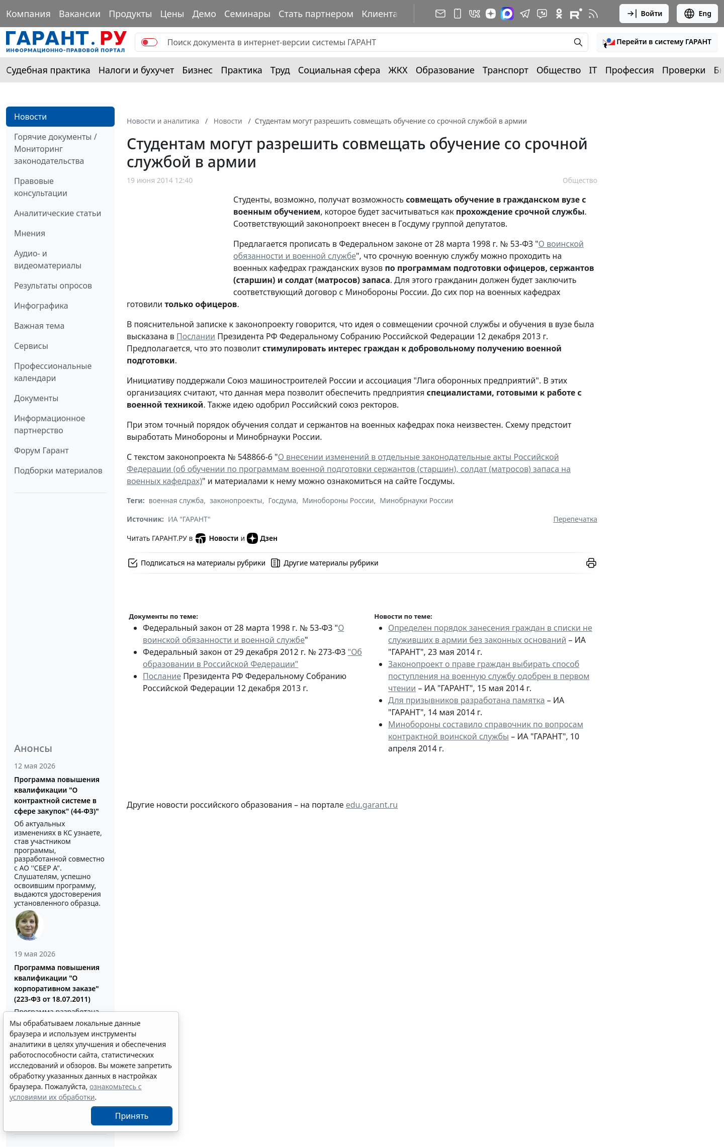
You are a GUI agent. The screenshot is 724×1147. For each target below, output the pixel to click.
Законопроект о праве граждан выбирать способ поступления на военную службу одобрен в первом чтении (489, 676)
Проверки (684, 70)
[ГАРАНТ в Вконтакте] (475, 14)
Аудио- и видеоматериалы (47, 259)
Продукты (130, 14)
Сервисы (31, 345)
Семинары (247, 14)
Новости (30, 116)
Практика (241, 70)
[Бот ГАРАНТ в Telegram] (542, 14)
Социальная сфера (339, 70)
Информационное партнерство (49, 424)
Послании (195, 336)
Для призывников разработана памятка (466, 700)
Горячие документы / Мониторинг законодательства (55, 148)
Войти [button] (644, 14)
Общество (558, 70)
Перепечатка (575, 519)
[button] (657, 42)
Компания (28, 14)
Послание (162, 676)
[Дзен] (491, 14)
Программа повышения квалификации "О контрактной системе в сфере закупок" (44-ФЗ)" (57, 795)
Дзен (262, 538)
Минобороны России (338, 500)
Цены (172, 14)
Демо (204, 14)
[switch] (149, 42)
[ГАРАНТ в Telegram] (525, 14)
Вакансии (80, 14)
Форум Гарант (41, 450)
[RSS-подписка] (593, 14)
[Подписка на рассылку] (440, 14)
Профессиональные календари (53, 372)
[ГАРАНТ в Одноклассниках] (559, 14)
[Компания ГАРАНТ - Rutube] (576, 14)
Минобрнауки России (416, 500)
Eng (697, 14)
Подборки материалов (58, 470)
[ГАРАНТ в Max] (507, 13)
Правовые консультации (40, 187)
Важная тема (39, 325)
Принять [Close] (132, 1115)
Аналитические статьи (57, 213)
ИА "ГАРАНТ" (189, 519)
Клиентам (383, 14)
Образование (445, 70)
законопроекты (236, 500)
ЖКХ (398, 70)
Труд (280, 70)
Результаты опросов (53, 285)
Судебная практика (48, 70)
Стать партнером (316, 14)
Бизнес (197, 70)
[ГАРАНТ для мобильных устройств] (457, 14)
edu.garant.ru (372, 804)
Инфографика (41, 305)
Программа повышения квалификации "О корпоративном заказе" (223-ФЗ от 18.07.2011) (57, 983)
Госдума (282, 500)
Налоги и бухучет (136, 70)
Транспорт (505, 70)
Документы (36, 398)
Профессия (629, 70)
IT (593, 70)
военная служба (176, 500)
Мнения (29, 233)
